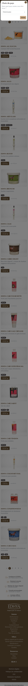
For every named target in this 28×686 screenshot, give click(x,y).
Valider (23, 17)
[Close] (26, 2)
